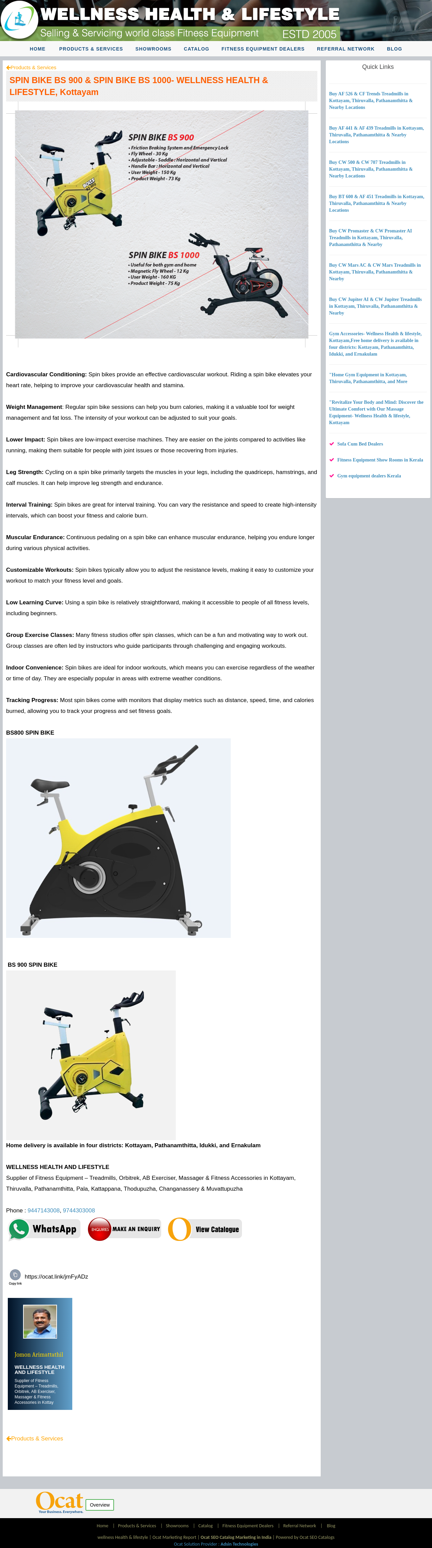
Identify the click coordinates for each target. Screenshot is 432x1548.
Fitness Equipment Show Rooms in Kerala (380, 459)
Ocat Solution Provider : (216, 1544)
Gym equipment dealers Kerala (369, 475)
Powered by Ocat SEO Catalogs (305, 1537)
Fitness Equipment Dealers (263, 49)
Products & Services (91, 49)
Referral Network (346, 49)
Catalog (196, 49)
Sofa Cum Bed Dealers (360, 444)
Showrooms (153, 49)
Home (37, 49)
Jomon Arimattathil (39, 1354)
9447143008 (43, 1210)
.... (55, 1402)
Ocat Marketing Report (174, 1537)
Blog (394, 49)
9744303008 (79, 1210)
